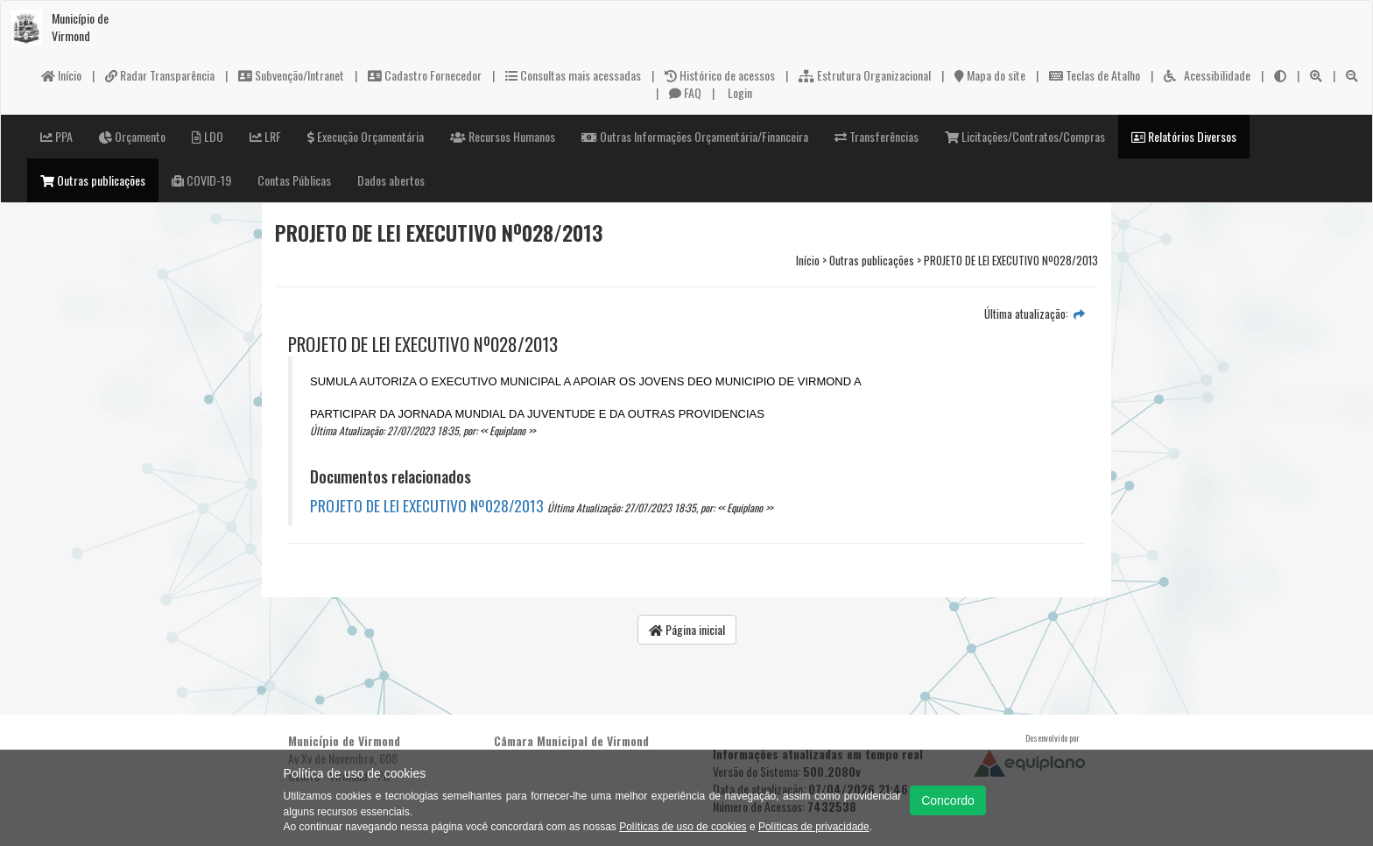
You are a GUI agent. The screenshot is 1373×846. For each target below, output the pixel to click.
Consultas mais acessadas (573, 75)
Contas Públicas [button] (294, 180)
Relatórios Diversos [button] (1183, 136)
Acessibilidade (1207, 75)
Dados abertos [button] (391, 180)
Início (61, 75)
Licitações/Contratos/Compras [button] (1025, 136)
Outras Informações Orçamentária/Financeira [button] (694, 136)
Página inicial (687, 629)
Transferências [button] (876, 136)
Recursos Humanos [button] (502, 136)
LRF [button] (265, 136)
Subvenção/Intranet (291, 75)
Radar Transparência (160, 75)
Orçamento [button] (132, 136)
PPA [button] (56, 136)
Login (738, 92)
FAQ (685, 92)
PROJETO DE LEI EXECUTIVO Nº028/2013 (427, 505)
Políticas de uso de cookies (682, 827)
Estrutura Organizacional (865, 75)
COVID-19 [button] (201, 180)
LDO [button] (207, 136)
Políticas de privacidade (814, 827)
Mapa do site (989, 75)
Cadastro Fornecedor (425, 75)
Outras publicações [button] (92, 180)
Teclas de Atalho (1094, 75)
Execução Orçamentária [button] (365, 136)
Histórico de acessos (720, 75)
